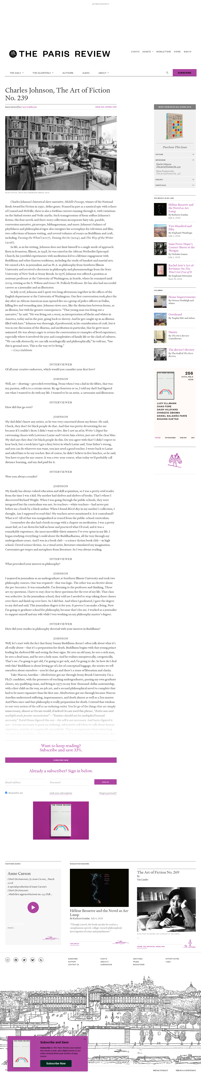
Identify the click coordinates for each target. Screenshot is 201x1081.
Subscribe (184, 72)
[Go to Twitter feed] (24, 960)
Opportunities (172, 958)
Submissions (106, 964)
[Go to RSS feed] (41, 960)
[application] (33, 922)
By (138, 876)
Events (135, 51)
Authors (67, 72)
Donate (148, 51)
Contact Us (73, 964)
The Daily (17, 72)
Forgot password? (108, 793)
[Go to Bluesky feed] (32, 960)
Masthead (138, 958)
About (103, 72)
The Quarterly (43, 72)
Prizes (136, 961)
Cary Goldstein (29, 107)
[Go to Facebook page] (16, 960)
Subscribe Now (56, 1063)
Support (72, 961)
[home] (59, 55)
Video (168, 961)
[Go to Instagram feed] (7, 960)
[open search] (167, 72)
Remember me (15, 792)
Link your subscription (61, 793)
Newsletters (163, 51)
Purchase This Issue (175, 147)
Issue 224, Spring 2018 (106, 107)
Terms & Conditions (186, 1070)
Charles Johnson (29, 90)
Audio (86, 72)
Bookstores (139, 964)
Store (177, 51)
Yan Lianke (142, 879)
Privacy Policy (160, 1070)
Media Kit (105, 961)
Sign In (187, 51)
